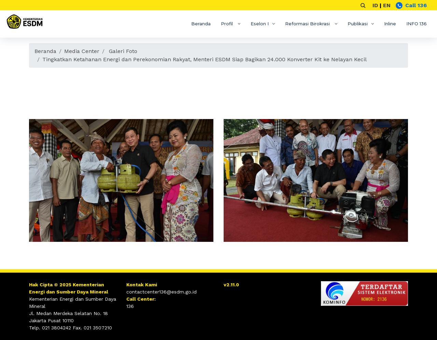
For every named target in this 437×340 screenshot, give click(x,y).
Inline (390, 23)
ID (375, 5)
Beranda (201, 23)
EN (387, 5)
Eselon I (260, 23)
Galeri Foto (123, 51)
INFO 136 (416, 23)
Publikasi (358, 23)
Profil (227, 23)
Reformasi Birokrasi (308, 23)
